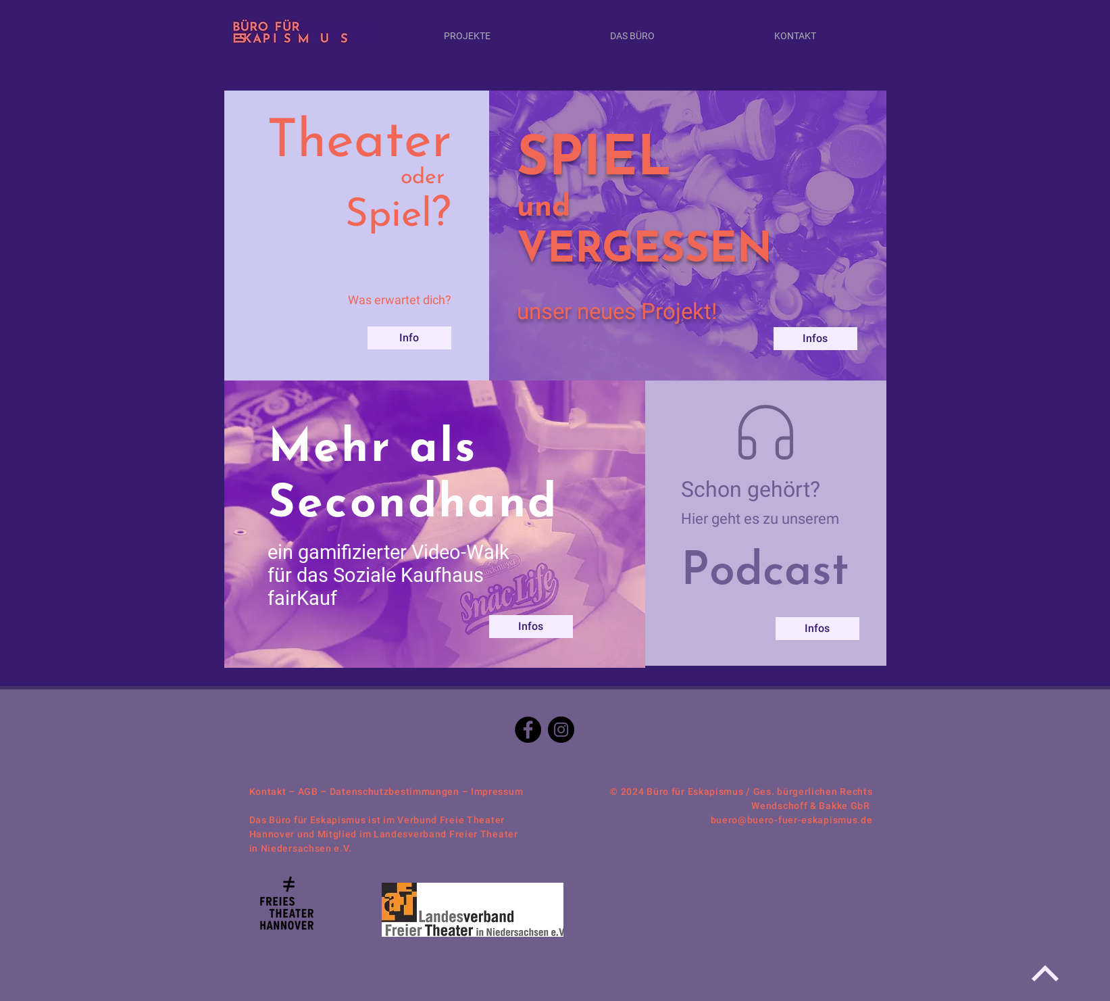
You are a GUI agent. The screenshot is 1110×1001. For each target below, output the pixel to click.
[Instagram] (561, 729)
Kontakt (267, 791)
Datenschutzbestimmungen (394, 791)
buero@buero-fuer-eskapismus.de (792, 819)
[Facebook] (528, 729)
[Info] (409, 337)
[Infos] (531, 626)
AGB (308, 791)
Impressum (497, 791)
